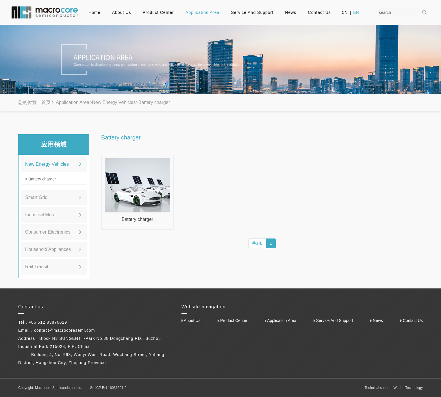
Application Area (202, 12)
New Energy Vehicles (114, 102)
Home (94, 12)
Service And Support (252, 12)
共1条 (257, 243)
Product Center (158, 12)
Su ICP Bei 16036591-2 (108, 388)
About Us (121, 12)
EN (356, 12)
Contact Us (319, 12)
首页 (46, 102)
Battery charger (154, 102)
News (290, 12)
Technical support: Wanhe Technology (394, 388)
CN (344, 12)
